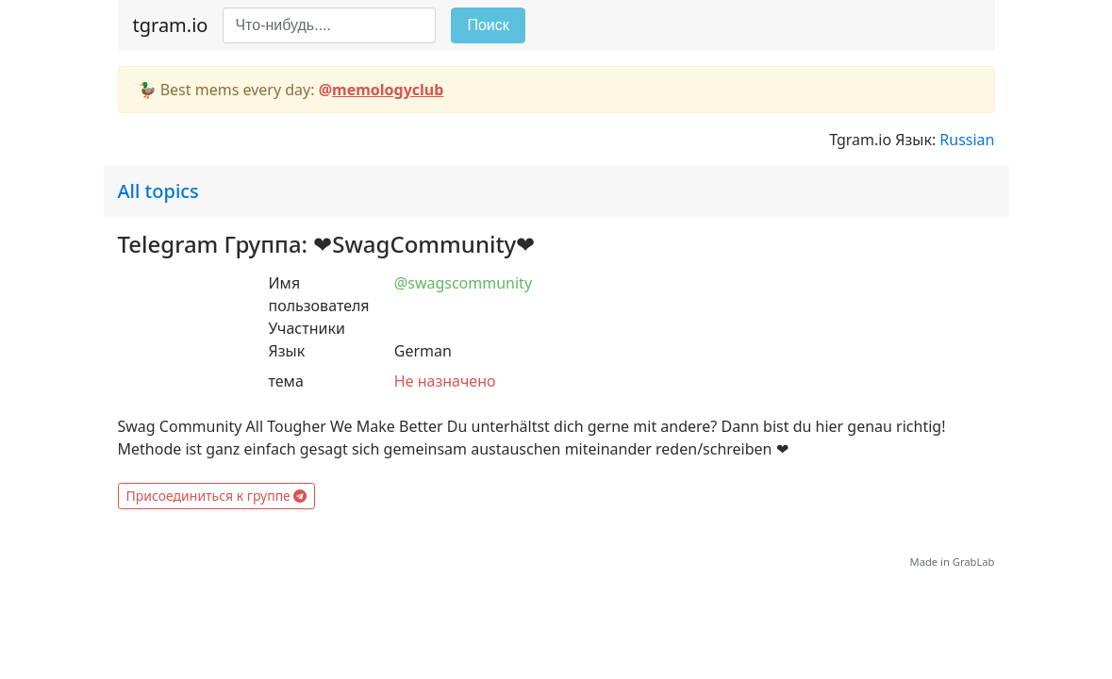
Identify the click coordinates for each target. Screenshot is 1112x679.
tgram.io (170, 25)
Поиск (487, 25)
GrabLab (974, 562)
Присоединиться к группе (216, 496)
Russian (966, 139)
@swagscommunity (463, 283)
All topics (158, 191)
